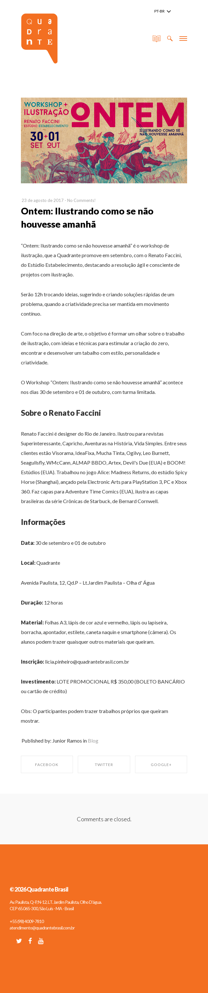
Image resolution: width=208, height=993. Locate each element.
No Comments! (81, 200)
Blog (93, 740)
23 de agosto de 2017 (43, 200)
